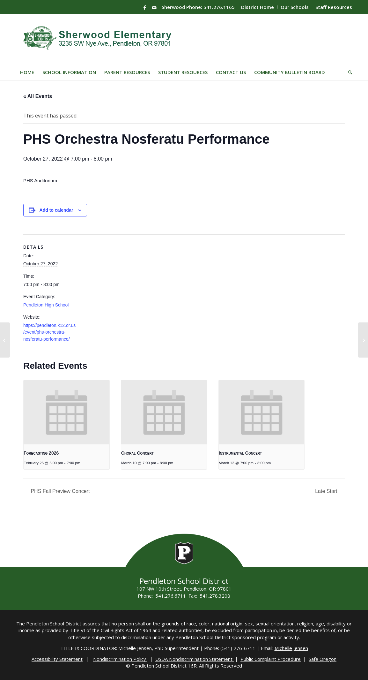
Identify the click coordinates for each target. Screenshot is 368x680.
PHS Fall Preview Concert (59, 491)
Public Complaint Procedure (270, 659)
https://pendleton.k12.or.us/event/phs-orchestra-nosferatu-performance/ (49, 332)
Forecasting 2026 (41, 453)
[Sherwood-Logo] (99, 39)
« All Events (37, 96)
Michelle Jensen (291, 648)
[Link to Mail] (154, 7)
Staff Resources (333, 7)
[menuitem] (257, 7)
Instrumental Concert (240, 453)
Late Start (327, 491)
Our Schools (295, 7)
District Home (257, 7)
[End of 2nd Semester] (5, 340)
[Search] (348, 72)
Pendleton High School (46, 304)
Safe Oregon (322, 659)
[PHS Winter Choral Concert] (363, 340)
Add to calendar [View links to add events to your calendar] (56, 210)
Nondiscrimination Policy (120, 659)
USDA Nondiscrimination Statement (194, 659)
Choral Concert (137, 453)
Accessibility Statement (57, 659)
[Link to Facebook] (145, 7)
